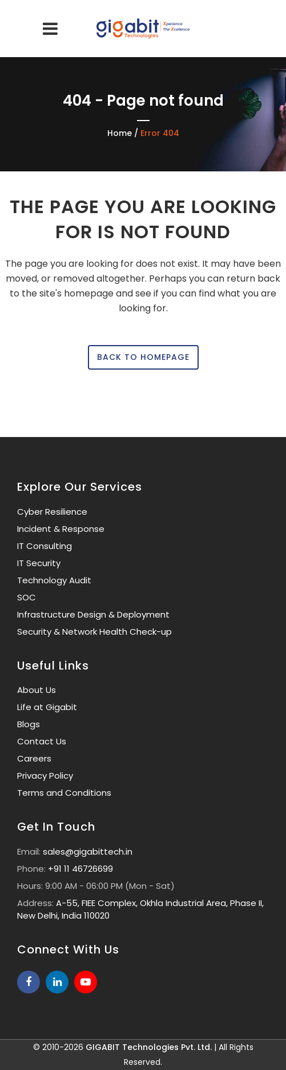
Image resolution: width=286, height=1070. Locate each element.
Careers (34, 758)
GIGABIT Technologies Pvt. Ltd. (149, 1047)
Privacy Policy (45, 776)
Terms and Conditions (64, 793)
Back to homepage (143, 357)
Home (119, 133)
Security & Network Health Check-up (94, 632)
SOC (26, 597)
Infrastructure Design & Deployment (93, 614)
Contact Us (41, 741)
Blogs (28, 724)
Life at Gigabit (47, 707)
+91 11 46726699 (80, 869)
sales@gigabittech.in (87, 851)
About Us (36, 690)
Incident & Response (60, 529)
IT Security (39, 563)
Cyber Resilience (52, 512)
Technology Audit (54, 580)
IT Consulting (44, 546)
